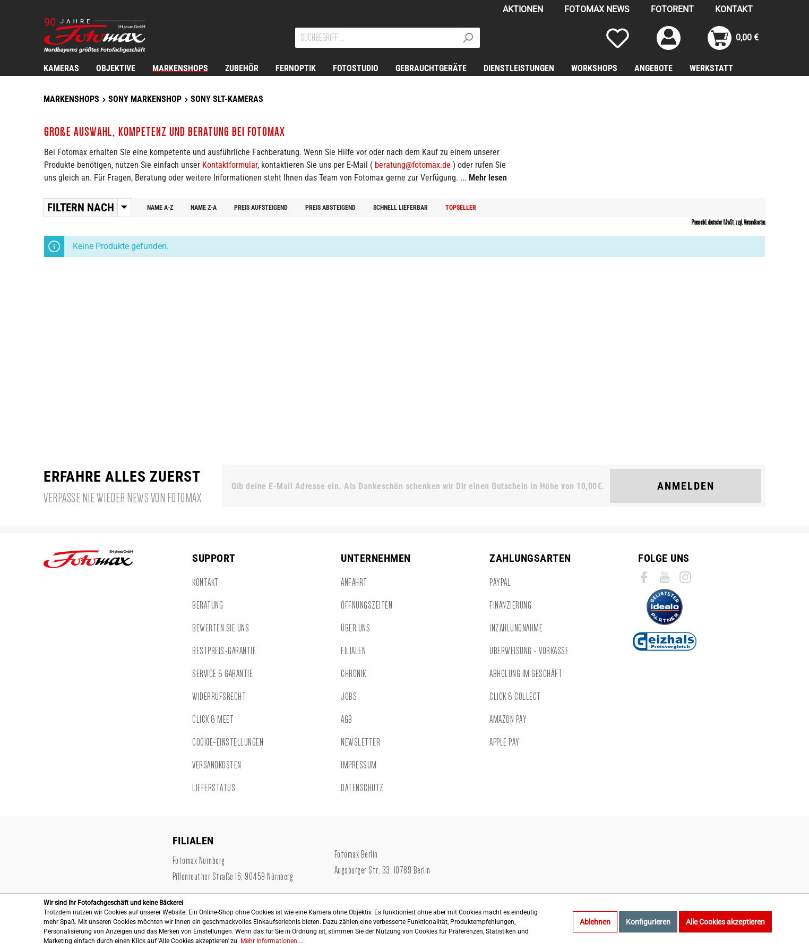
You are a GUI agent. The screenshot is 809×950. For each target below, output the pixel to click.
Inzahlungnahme (516, 628)
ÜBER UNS (355, 628)
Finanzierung (510, 605)
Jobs (349, 696)
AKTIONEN (523, 9)
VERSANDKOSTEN (217, 765)
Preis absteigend (330, 207)
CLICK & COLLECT (515, 696)
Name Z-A (204, 207)
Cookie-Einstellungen (227, 742)
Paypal (500, 582)
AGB (346, 719)
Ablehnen (595, 922)
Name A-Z (160, 207)
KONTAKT (734, 9)
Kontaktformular (229, 165)
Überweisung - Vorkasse (529, 651)
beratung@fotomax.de (413, 165)
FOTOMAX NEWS (597, 9)
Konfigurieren (648, 922)
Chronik (353, 674)
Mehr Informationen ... (272, 941)
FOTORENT (672, 9)
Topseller (460, 207)
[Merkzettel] (617, 38)
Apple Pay (504, 742)
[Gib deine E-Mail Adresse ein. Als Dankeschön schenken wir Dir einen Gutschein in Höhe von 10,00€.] (418, 486)
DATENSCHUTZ (362, 788)
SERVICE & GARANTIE (222, 674)
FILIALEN (353, 651)
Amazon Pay (508, 719)
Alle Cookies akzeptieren (725, 922)
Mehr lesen (488, 178)
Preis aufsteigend (261, 207)
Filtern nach (80, 207)
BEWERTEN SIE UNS (220, 628)
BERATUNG (207, 605)
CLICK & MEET (213, 719)
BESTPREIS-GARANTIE (224, 651)
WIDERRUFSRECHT (219, 696)
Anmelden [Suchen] (686, 486)
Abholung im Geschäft (525, 674)
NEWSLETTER (360, 742)
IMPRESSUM (359, 765)
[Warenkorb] (733, 38)
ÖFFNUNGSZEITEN (366, 605)
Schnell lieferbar (400, 207)
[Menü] (124, 207)
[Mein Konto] (668, 38)
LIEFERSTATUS (213, 788)
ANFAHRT (354, 582)
